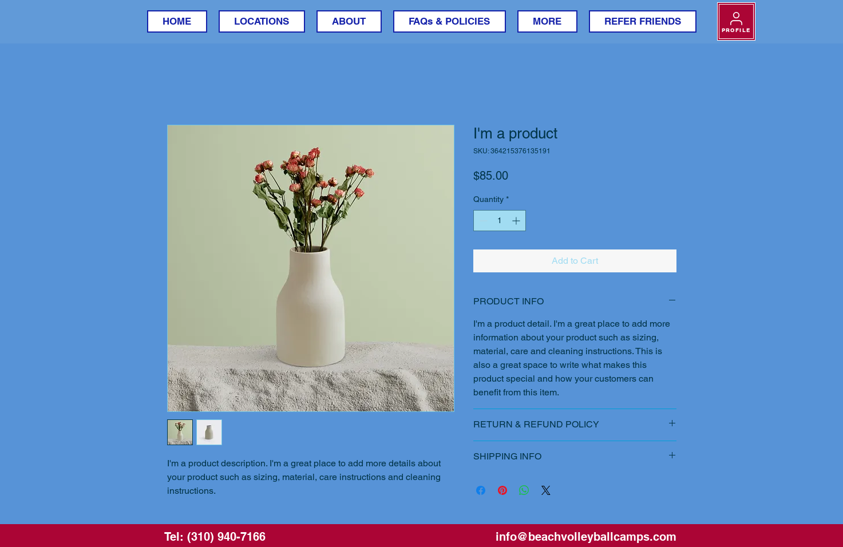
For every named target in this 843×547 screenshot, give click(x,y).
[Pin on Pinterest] (502, 490)
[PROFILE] (736, 21)
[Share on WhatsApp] (524, 490)
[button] (262, 21)
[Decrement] (482, 221)
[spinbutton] (499, 221)
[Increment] (517, 221)
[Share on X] (546, 490)
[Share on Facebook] (481, 490)
